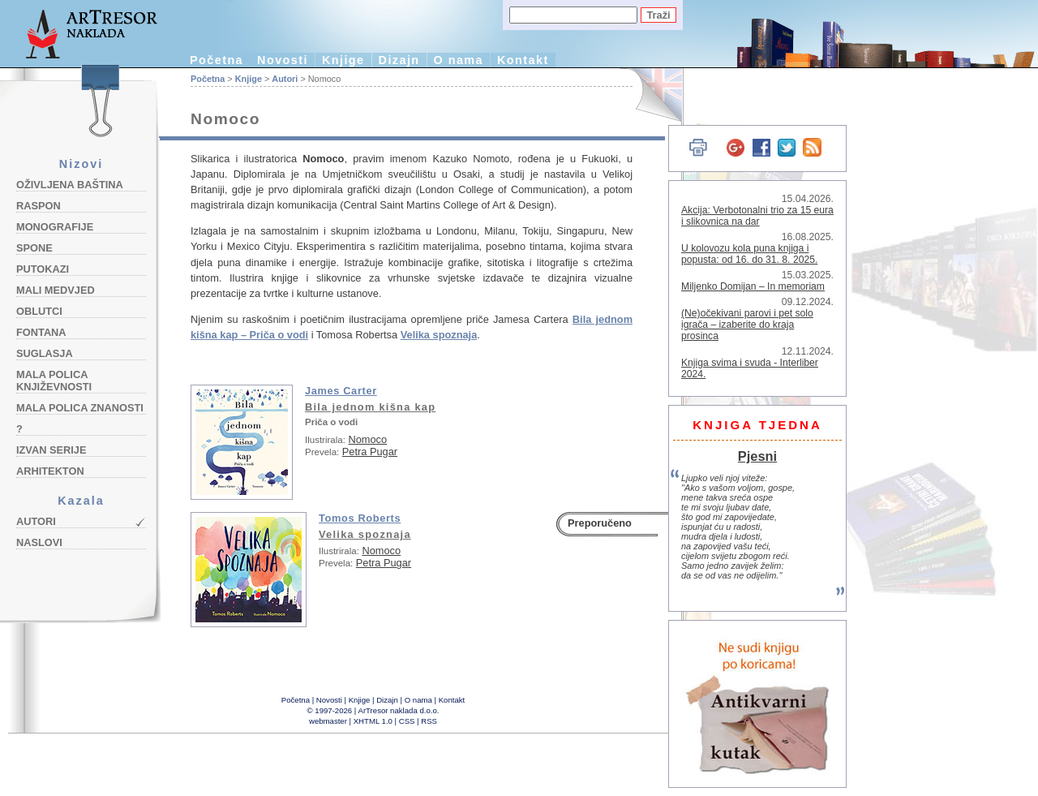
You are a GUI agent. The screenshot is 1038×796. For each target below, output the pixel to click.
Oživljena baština (69, 185)
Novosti (282, 60)
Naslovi (39, 542)
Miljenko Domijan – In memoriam (753, 286)
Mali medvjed (55, 290)
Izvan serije (51, 450)
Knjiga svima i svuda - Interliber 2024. (749, 368)
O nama (458, 60)
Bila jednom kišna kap (370, 407)
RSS (429, 720)
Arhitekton (50, 471)
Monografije (54, 227)
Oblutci (39, 311)
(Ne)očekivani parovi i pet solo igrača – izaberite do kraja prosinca (747, 325)
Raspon (38, 206)
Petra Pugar (369, 451)
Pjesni (757, 456)
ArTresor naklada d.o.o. (399, 710)
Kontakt (523, 60)
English (649, 95)
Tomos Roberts (360, 518)
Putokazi (42, 269)
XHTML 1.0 (373, 720)
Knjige (343, 60)
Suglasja (44, 353)
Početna (216, 60)
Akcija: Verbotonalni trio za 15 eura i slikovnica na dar (757, 215)
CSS (407, 720)
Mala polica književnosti (54, 380)
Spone (34, 248)
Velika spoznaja (365, 534)
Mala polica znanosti (80, 408)
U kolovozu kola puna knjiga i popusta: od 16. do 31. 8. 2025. (749, 254)
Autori (36, 521)
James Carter (341, 391)
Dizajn (399, 60)
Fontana (41, 332)
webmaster (328, 720)
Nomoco (367, 439)
